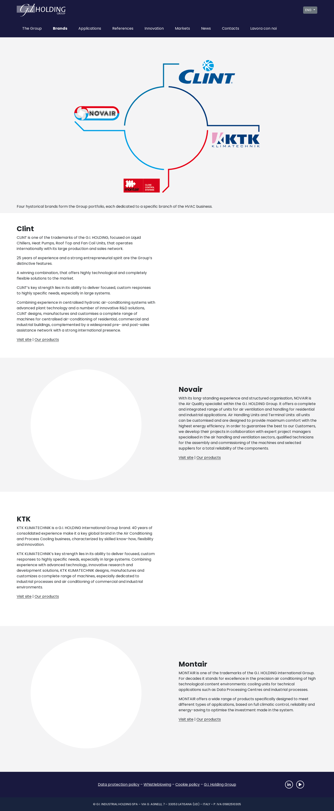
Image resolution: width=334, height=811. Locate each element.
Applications (89, 28)
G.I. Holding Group (220, 784)
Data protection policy (118, 784)
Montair (145, 181)
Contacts (230, 28)
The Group (32, 28)
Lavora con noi (263, 28)
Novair (99, 117)
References (122, 28)
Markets (182, 28)
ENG (308, 10)
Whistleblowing (157, 784)
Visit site (24, 339)
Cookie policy (187, 784)
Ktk (234, 139)
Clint (200, 73)
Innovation (154, 28)
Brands (60, 28)
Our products (47, 339)
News (206, 28)
